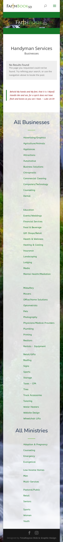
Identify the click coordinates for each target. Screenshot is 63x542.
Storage (30, 378)
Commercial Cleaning (36, 178)
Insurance (31, 250)
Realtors (30, 339)
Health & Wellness (35, 239)
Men (28, 476)
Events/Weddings (34, 216)
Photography (32, 317)
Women (29, 515)
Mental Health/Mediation (38, 273)
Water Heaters (33, 406)
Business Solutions (35, 166)
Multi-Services (33, 481)
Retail (29, 495)
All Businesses (31, 122)
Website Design (33, 412)
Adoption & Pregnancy (37, 444)
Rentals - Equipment (36, 345)
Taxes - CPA (32, 383)
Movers (29, 294)
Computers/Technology (37, 184)
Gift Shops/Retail (34, 233)
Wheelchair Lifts (34, 417)
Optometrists (32, 305)
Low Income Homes (35, 470)
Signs (28, 366)
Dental (29, 195)
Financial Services (35, 222)
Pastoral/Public (33, 490)
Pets (28, 311)
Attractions (31, 155)
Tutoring (30, 400)
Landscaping (32, 256)
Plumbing (31, 328)
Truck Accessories (34, 395)
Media (29, 267)
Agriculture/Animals (36, 144)
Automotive (32, 161)
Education (31, 210)
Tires (28, 389)
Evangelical (31, 461)
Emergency (31, 456)
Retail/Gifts (31, 355)
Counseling (31, 189)
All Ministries (31, 430)
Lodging (30, 262)
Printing (30, 334)
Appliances (31, 149)
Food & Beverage (34, 227)
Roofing (30, 361)
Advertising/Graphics (36, 138)
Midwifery (31, 288)
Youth (29, 521)
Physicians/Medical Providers (40, 322)
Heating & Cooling (35, 245)
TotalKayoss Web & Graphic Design (38, 537)
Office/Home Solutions (37, 300)
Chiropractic (32, 172)
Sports (29, 372)
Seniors (29, 501)
